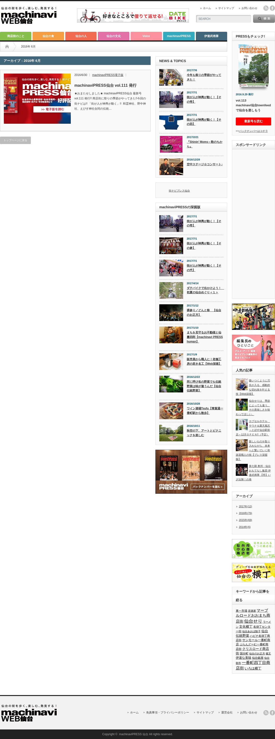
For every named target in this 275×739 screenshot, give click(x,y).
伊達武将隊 (211, 36)
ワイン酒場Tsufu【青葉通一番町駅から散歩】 (205, 411)
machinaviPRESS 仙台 (133, 734)
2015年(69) (245, 520)
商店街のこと (15, 36)
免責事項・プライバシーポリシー (167, 712)
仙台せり (253, 621)
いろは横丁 (253, 668)
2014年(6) (245, 526)
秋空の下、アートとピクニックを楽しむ (204, 433)
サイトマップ (226, 8)
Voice (146, 36)
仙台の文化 (113, 36)
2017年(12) (245, 506)
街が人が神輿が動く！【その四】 (204, 122)
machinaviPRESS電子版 (107, 75)
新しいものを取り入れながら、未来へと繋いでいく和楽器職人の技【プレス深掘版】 (253, 450)
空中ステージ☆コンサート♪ (205, 164)
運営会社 (227, 712)
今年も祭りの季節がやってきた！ (204, 77)
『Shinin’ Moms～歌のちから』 (204, 144)
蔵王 (268, 653)
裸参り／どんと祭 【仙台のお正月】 (204, 312)
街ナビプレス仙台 (179, 190)
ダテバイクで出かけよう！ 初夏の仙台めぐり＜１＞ (205, 290)
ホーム (207, 8)
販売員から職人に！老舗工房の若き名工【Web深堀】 (204, 361)
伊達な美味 (243, 657)
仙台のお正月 (257, 653)
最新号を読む (253, 121)
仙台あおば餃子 (251, 631)
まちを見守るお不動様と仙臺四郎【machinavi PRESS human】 (205, 337)
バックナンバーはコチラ (253, 130)
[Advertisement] (253, 224)
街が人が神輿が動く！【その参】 (204, 246)
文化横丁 (246, 626)
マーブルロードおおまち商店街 (253, 615)
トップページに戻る (15, 140)
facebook (272, 8)
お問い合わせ (249, 8)
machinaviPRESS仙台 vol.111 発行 (105, 85)
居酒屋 (252, 610)
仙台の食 (48, 36)
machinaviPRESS (179, 36)
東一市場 (241, 610)
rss (266, 8)
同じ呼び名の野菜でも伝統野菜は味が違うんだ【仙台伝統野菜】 (204, 386)
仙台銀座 (258, 657)
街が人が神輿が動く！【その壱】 (204, 99)
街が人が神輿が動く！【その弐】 (204, 268)
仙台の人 (81, 36)
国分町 (244, 653)
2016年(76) (245, 513)
